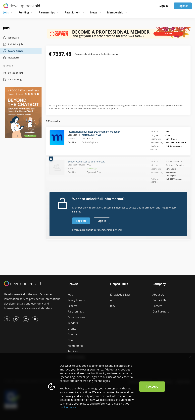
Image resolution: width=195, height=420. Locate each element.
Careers (157, 306)
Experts (72, 306)
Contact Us (159, 300)
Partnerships (47, 12)
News (93, 12)
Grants (72, 328)
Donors (72, 334)
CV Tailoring (12, 79)
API (112, 300)
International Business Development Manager (94, 131)
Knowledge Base (120, 294)
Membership (115, 12)
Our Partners (160, 311)
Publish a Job (13, 44)
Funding (24, 12)
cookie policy (68, 407)
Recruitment (72, 12)
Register (183, 6)
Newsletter (11, 57)
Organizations (76, 317)
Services (73, 351)
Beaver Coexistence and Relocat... (87, 161)
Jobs (6, 12)
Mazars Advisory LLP (91, 134)
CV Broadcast (13, 73)
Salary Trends (13, 51)
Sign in (163, 6)
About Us (158, 294)
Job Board (11, 37)
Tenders (73, 323)
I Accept (152, 386)
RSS (112, 306)
